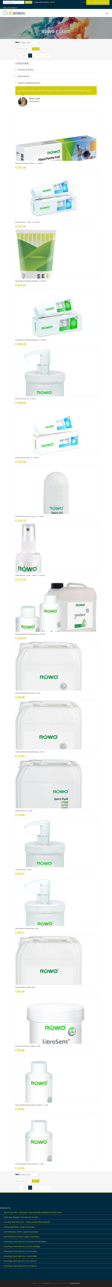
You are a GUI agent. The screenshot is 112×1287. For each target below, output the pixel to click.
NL (33, 1283)
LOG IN (52, 2)
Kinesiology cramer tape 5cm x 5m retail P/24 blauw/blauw (25, 1242)
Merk (17, 42)
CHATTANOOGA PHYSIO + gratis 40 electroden (21, 1237)
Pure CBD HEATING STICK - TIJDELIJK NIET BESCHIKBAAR (27, 1222)
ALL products (46, 1283)
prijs (23, 55)
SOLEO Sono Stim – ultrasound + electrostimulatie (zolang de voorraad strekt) (32, 1212)
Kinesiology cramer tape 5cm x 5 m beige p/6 (20, 1266)
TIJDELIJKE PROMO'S (10, 8)
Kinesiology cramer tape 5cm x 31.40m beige (20, 1251)
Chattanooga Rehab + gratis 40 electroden (19, 1227)
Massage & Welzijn (26, 70)
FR (84, 2)
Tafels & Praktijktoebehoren (29, 83)
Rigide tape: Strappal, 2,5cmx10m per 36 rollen (21, 1217)
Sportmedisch (23, 76)
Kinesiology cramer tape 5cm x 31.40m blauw (20, 1256)
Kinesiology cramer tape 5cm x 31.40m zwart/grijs (22, 1246)
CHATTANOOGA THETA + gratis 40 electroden (21, 1232)
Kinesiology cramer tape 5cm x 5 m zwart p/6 (20, 1261)
